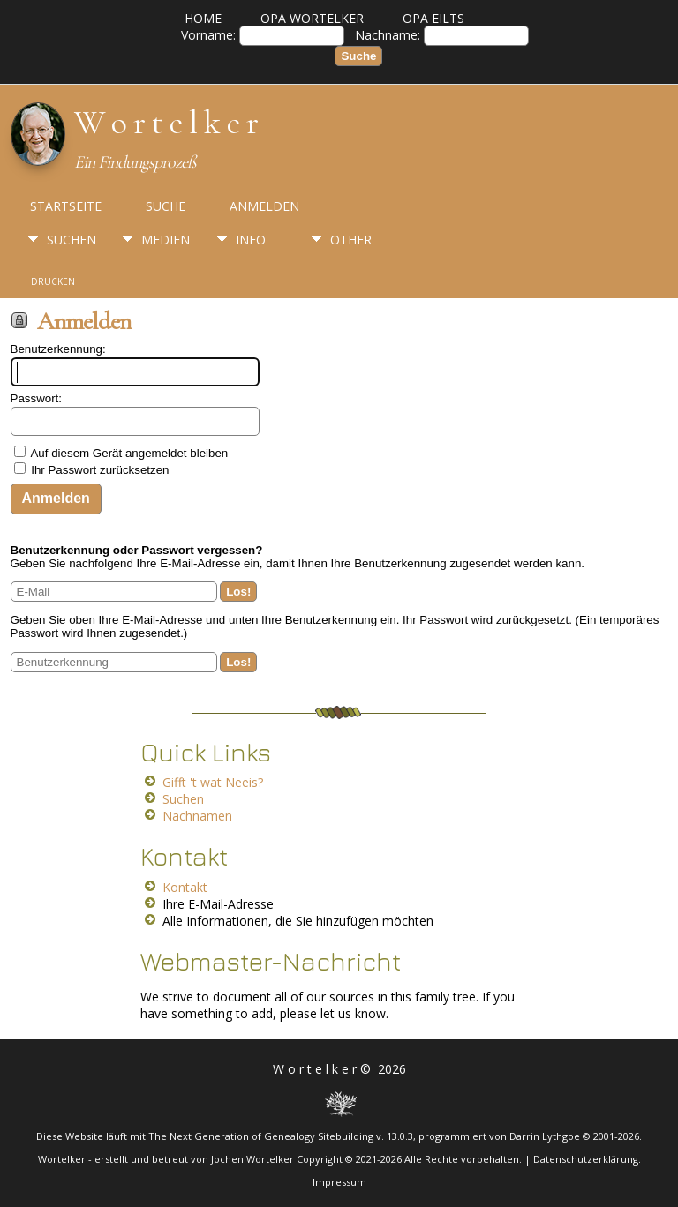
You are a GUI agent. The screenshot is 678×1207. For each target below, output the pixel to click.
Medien (165, 239)
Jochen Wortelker (252, 1159)
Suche (165, 206)
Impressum (339, 1181)
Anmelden (264, 206)
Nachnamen (197, 815)
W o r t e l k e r (166, 122)
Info (251, 239)
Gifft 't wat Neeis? (212, 782)
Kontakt (184, 887)
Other (351, 239)
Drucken (53, 281)
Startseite (66, 206)
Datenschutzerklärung (585, 1159)
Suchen (71, 239)
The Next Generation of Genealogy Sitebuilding (260, 1136)
